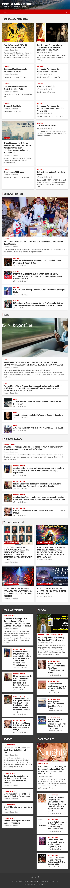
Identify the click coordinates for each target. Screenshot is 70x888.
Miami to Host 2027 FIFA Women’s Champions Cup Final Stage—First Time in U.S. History (57, 723)
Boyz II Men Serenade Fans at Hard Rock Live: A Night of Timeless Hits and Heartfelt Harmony (16, 779)
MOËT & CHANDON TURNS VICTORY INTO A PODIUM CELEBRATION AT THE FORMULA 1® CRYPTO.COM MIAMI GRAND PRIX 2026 (37, 276)
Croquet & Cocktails (46, 86)
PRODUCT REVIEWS (12, 439)
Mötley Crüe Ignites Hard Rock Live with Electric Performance (17, 795)
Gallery (6, 239)
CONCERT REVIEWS (9, 745)
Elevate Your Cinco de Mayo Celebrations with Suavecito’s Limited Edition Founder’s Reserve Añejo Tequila (37, 485)
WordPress (41, 884)
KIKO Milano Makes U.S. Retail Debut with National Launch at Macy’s (22, 726)
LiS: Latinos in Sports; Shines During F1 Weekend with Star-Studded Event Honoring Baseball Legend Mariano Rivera (38, 304)
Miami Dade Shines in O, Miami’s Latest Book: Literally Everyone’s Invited (57, 825)
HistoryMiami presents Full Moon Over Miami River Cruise (56, 704)
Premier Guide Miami (17, 3)
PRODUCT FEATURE (9, 444)
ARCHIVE (7, 40)
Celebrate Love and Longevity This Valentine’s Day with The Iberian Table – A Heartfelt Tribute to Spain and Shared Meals (57, 804)
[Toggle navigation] (4, 12)
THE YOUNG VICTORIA (46, 126)
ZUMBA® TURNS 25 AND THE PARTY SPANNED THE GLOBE (38, 428)
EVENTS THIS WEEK (44, 635)
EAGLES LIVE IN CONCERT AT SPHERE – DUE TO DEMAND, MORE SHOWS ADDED (51, 591)
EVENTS (42, 610)
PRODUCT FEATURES (13, 610)
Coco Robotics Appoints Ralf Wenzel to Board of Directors (38, 415)
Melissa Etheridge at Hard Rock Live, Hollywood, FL (17, 822)
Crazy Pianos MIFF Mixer (14, 172)
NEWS (6, 315)
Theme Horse (51, 881)
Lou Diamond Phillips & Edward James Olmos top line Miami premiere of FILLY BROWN (50, 47)
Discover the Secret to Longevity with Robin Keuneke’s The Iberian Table (56, 860)
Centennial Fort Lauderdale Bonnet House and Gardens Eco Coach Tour (50, 108)
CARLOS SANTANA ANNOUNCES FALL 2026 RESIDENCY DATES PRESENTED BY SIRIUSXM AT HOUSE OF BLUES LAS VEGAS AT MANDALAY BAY (51, 552)
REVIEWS (7, 739)
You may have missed (13, 522)
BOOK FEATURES (46, 739)
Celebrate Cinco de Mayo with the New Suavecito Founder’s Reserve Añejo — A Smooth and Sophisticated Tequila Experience (38, 470)
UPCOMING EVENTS (57, 635)
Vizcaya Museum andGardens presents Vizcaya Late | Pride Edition (57, 687)
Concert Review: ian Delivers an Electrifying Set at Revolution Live (17, 750)
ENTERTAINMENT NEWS (11, 542)
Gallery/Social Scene (13, 194)
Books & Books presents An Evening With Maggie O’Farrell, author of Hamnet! (56, 668)
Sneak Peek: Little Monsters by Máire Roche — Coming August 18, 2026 (56, 843)
